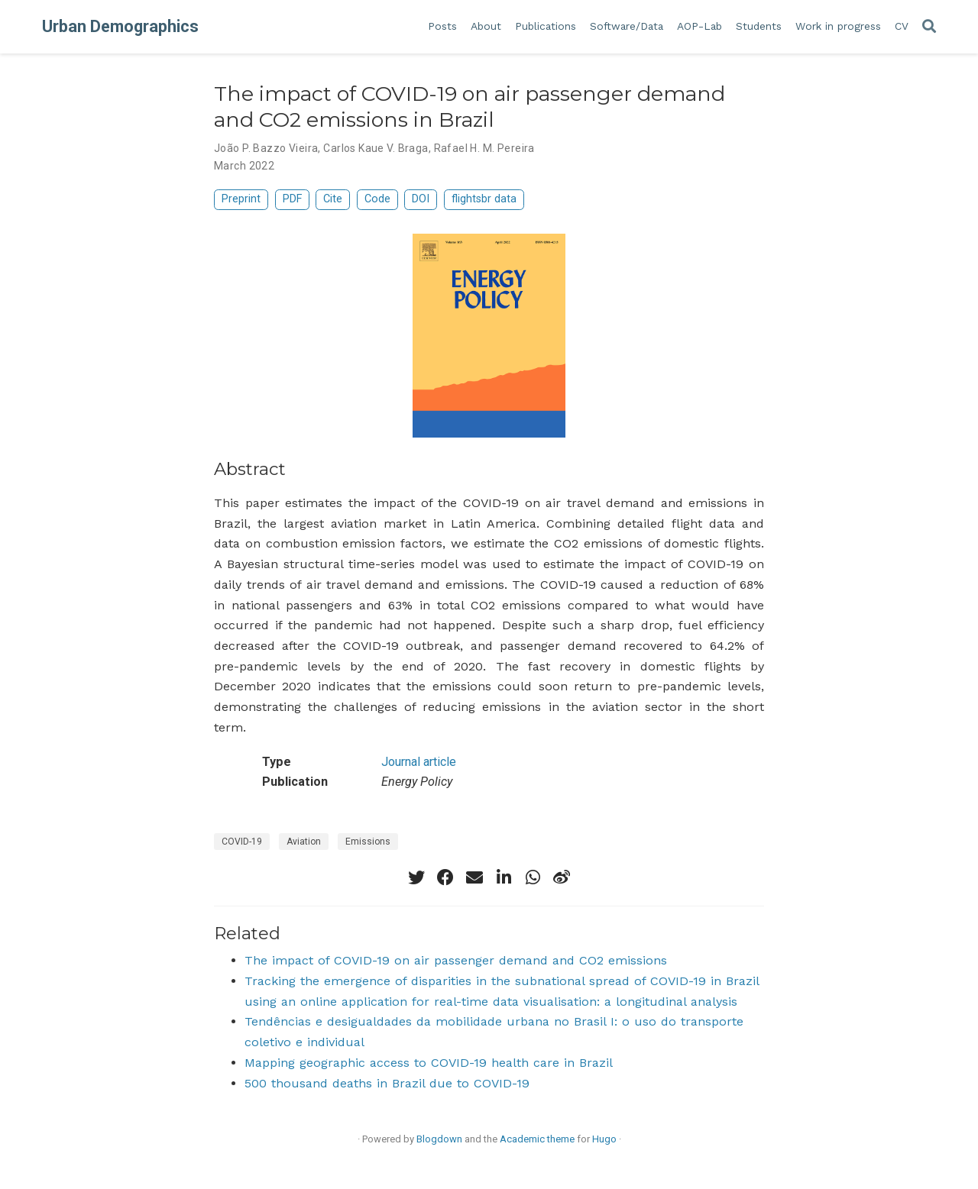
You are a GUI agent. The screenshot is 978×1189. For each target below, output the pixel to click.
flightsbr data (484, 198)
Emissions (367, 841)
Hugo (604, 1139)
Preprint (241, 198)
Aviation (304, 841)
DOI (420, 198)
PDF (292, 198)
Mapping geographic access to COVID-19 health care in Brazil (428, 1062)
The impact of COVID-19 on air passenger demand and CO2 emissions (455, 960)
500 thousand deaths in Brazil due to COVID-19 (386, 1083)
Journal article (418, 761)
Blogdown (439, 1139)
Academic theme (537, 1139)
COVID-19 (242, 841)
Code (377, 198)
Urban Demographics (120, 26)
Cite (332, 198)
